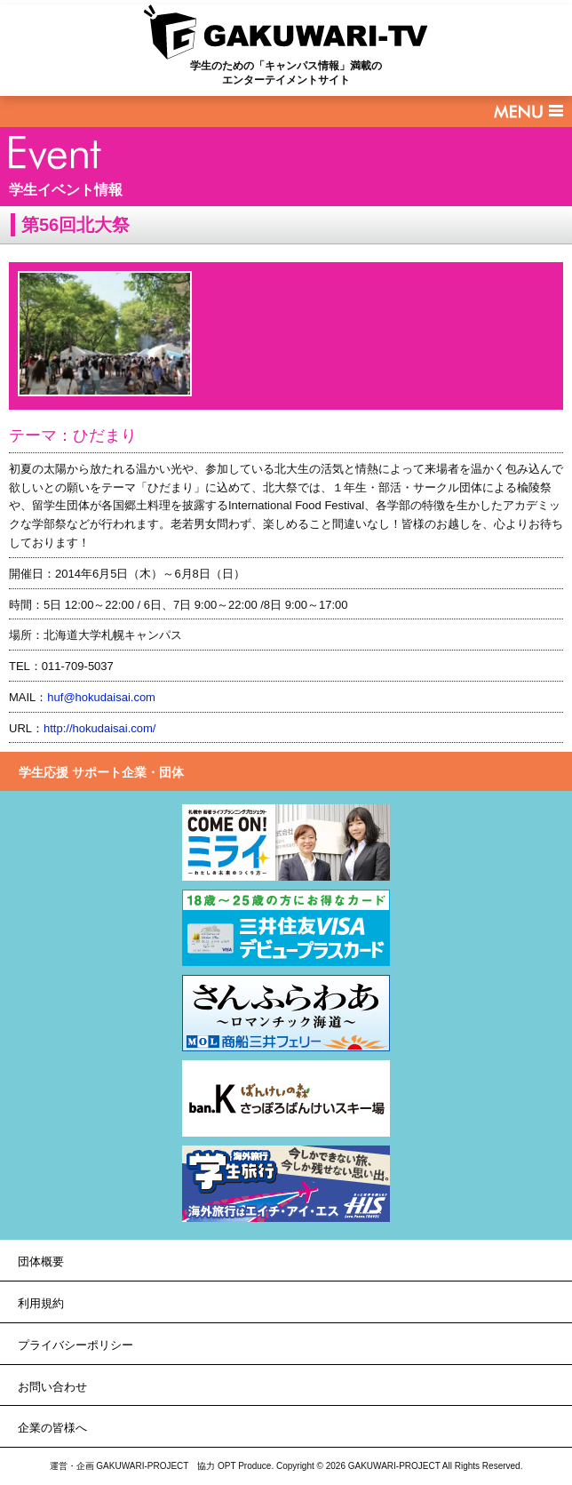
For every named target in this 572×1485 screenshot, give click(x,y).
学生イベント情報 (66, 189)
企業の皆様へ (52, 1427)
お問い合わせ (52, 1386)
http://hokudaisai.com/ (99, 728)
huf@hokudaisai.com (101, 697)
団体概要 (41, 1261)
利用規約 (41, 1303)
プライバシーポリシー (75, 1345)
